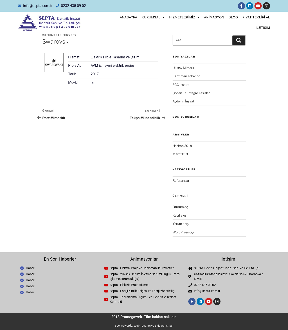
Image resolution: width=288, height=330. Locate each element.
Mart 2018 (180, 154)
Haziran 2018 (182, 146)
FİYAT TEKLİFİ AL (256, 17)
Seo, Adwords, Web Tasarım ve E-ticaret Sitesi (144, 325)
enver (69, 35)
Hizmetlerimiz (184, 17)
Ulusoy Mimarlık (184, 68)
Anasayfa (128, 17)
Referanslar (181, 180)
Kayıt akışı (180, 215)
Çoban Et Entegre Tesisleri (191, 93)
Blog (233, 17)
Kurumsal (153, 17)
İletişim (263, 27)
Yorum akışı (181, 224)
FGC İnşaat (181, 84)
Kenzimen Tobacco (186, 76)
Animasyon (214, 17)
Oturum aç (180, 207)
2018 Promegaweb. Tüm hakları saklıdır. (144, 317)
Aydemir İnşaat (183, 101)
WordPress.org (183, 232)
